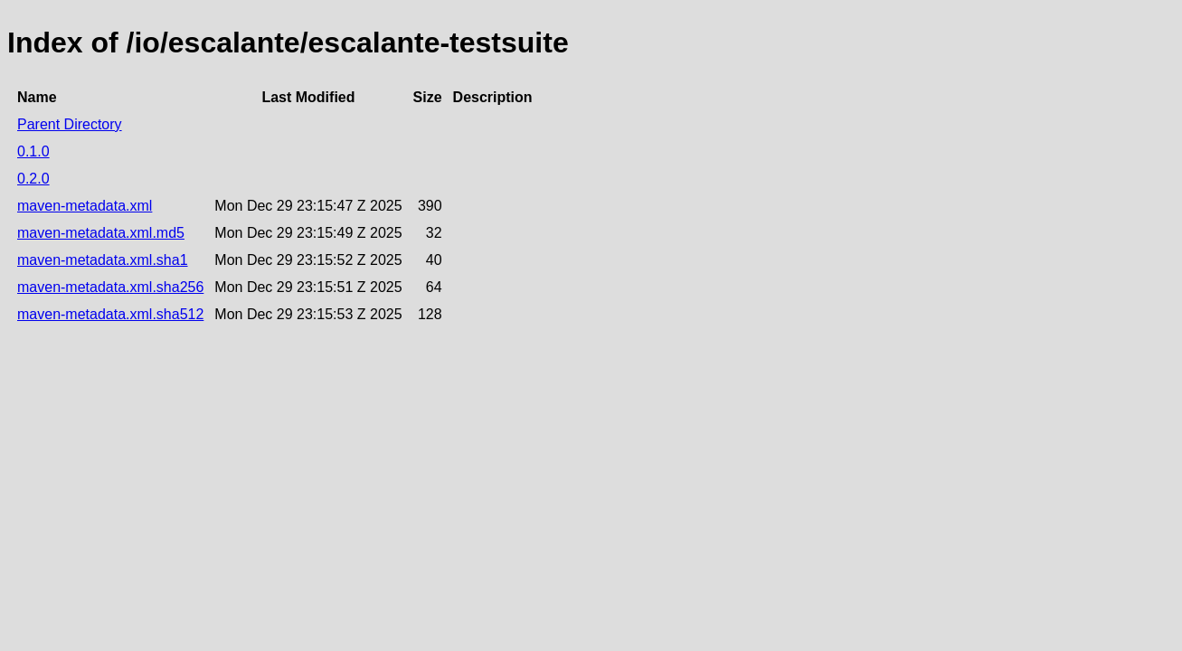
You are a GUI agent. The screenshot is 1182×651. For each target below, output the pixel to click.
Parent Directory (69, 124)
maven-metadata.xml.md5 (100, 233)
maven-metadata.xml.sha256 (110, 287)
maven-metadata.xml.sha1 (102, 260)
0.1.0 (33, 151)
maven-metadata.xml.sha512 (110, 314)
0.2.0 (33, 178)
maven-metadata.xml (84, 205)
